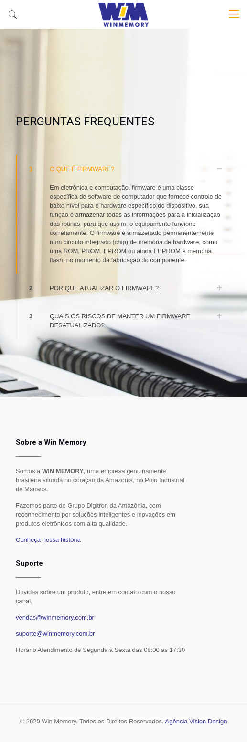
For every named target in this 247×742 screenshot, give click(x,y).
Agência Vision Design (196, 721)
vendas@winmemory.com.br (55, 617)
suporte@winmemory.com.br (55, 633)
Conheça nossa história (48, 539)
